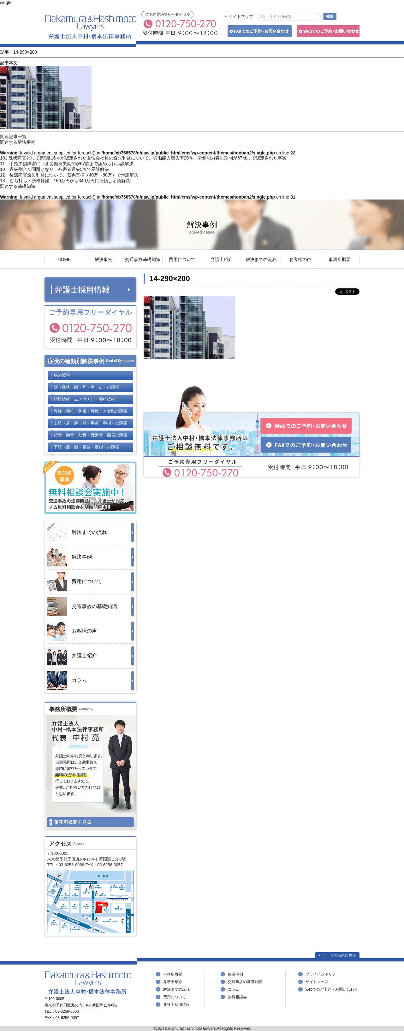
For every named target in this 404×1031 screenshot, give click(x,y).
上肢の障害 (91, 423)
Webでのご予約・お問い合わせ (327, 32)
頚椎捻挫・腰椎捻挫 (84, 399)
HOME (64, 259)
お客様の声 (300, 259)
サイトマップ (241, 16)
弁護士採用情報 (176, 1004)
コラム (67, 681)
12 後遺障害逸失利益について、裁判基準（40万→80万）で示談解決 (69, 174)
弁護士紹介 (222, 259)
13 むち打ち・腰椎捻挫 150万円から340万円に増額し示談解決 (65, 180)
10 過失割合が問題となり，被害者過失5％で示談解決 (54, 169)
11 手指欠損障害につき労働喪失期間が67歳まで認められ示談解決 (67, 163)
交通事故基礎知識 (142, 259)
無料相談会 (237, 997)
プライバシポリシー (323, 974)
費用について (182, 259)
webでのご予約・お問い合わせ (332, 989)
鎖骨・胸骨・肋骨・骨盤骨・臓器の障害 (91, 435)
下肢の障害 (86, 447)
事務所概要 (340, 259)
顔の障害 (86, 387)
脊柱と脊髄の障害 (91, 411)
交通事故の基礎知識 (82, 606)
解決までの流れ (261, 259)
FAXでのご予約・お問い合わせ (259, 32)
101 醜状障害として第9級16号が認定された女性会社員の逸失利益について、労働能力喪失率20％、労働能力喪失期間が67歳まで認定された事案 (143, 157)
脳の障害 (62, 375)
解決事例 (103, 259)
